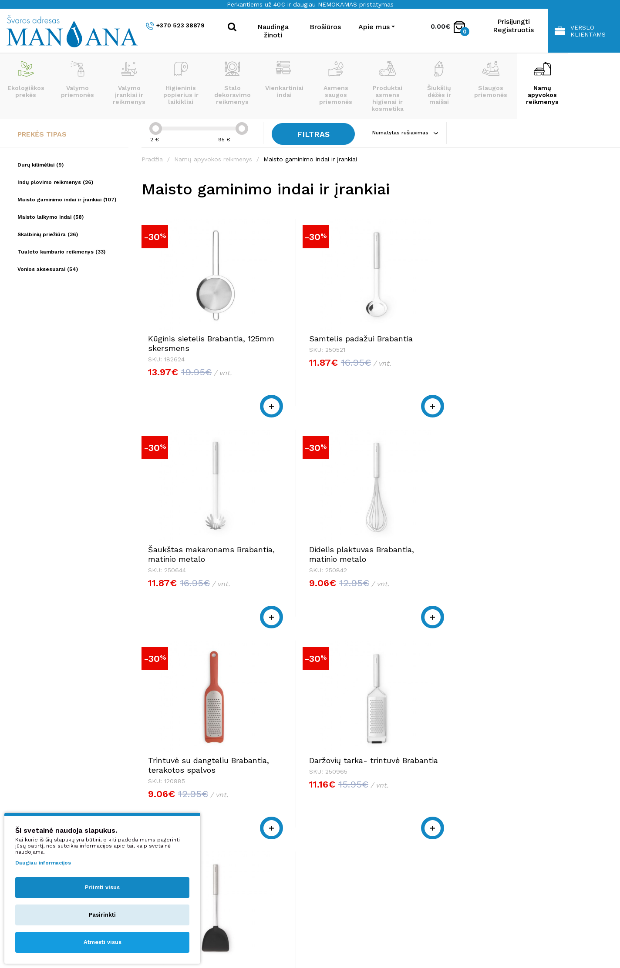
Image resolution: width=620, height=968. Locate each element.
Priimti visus (102, 887)
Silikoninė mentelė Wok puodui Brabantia (431, 550)
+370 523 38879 (175, 26)
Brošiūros (325, 27)
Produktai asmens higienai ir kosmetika (387, 86)
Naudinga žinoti (273, 31)
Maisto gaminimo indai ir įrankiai (310, 159)
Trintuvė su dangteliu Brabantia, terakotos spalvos (188, 555)
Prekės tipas (42, 134)
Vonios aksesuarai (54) (47, 269)
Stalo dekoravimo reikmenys (232, 83)
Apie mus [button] (374, 27)
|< (468, 665)
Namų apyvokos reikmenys (542, 83)
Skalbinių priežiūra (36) (47, 234)
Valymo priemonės (77, 79)
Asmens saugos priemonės (335, 83)
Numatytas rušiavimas (408, 133)
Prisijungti (513, 21)
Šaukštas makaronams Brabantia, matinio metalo (431, 341)
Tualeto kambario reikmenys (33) (61, 252)
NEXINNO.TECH (492, 942)
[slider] (155, 128)
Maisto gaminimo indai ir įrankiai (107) (66, 200)
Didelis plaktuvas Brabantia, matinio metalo (541, 341)
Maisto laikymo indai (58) (50, 217)
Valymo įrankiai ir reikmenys (129, 83)
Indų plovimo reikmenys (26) (55, 182)
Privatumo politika (468, 822)
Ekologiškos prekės (25, 79)
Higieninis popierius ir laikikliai (181, 83)
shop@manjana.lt (277, 814)
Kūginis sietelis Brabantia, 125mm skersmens (181, 341)
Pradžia (152, 159)
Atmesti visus (102, 942)
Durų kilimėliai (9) (40, 165)
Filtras (315, 134)
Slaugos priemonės (490, 79)
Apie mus (453, 798)
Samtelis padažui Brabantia (300, 336)
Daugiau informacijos (43, 863)
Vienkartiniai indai (284, 79)
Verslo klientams (580, 31)
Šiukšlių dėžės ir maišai (439, 83)
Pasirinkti (102, 914)
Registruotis (513, 30)
